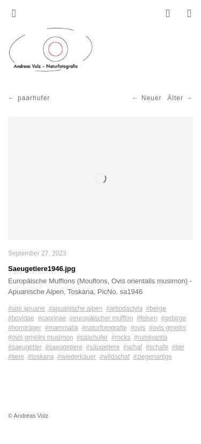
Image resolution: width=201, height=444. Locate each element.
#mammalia (61, 328)
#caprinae (52, 318)
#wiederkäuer (76, 356)
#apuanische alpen (75, 308)
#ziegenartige (152, 356)
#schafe (157, 347)
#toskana (41, 356)
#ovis (137, 328)
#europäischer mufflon (101, 318)
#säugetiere (103, 347)
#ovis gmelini (167, 328)
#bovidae (21, 318)
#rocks (120, 337)
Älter (175, 98)
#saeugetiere (63, 347)
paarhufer (34, 98)
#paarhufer (92, 337)
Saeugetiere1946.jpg (42, 269)
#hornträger (24, 328)
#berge (156, 308)
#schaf (132, 347)
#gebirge (173, 318)
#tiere (16, 356)
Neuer (152, 98)
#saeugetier (25, 347)
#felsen (147, 318)
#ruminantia (151, 337)
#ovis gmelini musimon (40, 337)
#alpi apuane (26, 308)
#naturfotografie (103, 328)
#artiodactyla (124, 308)
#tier (178, 347)
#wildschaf (115, 356)
